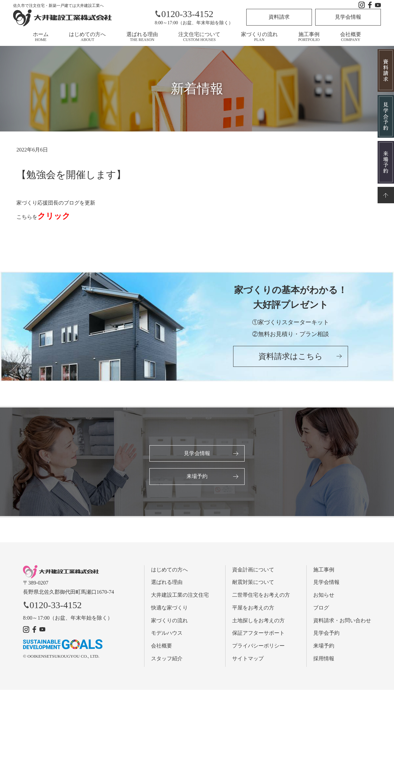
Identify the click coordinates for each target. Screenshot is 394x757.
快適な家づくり (169, 608)
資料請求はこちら (290, 357)
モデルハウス (167, 633)
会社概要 (350, 36)
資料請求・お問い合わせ (342, 621)
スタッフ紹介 (167, 659)
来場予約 (197, 476)
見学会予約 (326, 633)
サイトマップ (248, 659)
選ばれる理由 (142, 36)
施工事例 (308, 36)
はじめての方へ (87, 36)
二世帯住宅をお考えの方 (261, 595)
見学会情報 (348, 17)
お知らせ (323, 595)
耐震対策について (253, 582)
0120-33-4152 (184, 14)
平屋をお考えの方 (253, 608)
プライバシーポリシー (258, 646)
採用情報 (323, 659)
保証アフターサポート (258, 633)
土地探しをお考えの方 (258, 621)
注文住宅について (199, 36)
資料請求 (279, 17)
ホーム (41, 36)
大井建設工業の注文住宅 (180, 595)
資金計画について (253, 570)
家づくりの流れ (259, 36)
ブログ (321, 608)
